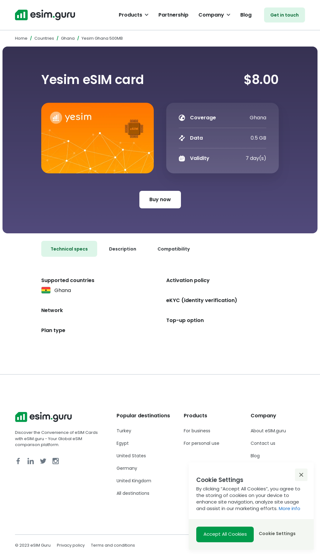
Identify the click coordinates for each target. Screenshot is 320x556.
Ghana (68, 38)
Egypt (123, 443)
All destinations (133, 493)
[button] (301, 475)
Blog (246, 14)
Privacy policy (71, 545)
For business (197, 431)
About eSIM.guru (268, 431)
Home (21, 38)
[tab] (69, 249)
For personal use (201, 443)
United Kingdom (134, 481)
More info (289, 508)
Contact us (263, 443)
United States (131, 456)
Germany (127, 468)
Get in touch (284, 15)
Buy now (160, 199)
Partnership (173, 14)
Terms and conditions (113, 545)
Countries (44, 38)
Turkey (124, 431)
